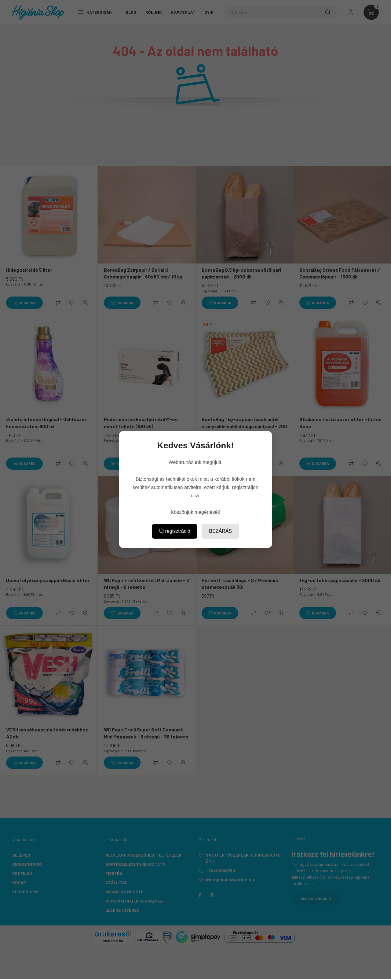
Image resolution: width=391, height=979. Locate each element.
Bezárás (220, 531)
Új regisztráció (174, 531)
